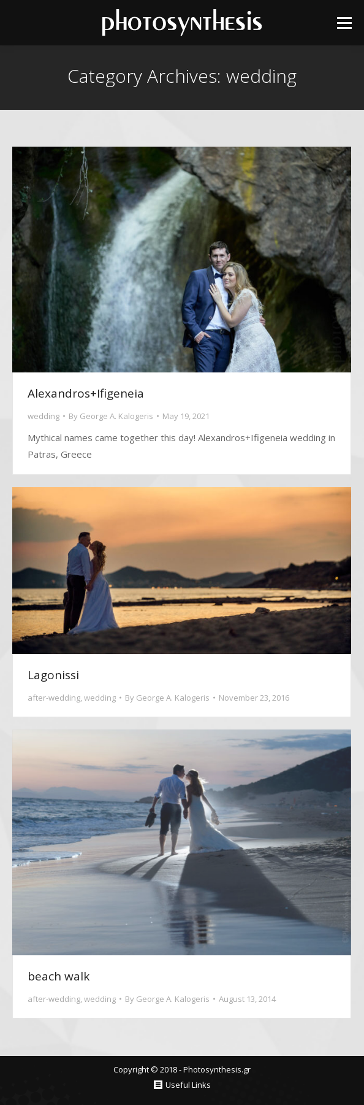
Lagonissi (53, 675)
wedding (43, 416)
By (111, 416)
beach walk (58, 976)
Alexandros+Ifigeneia (86, 393)
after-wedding (54, 697)
